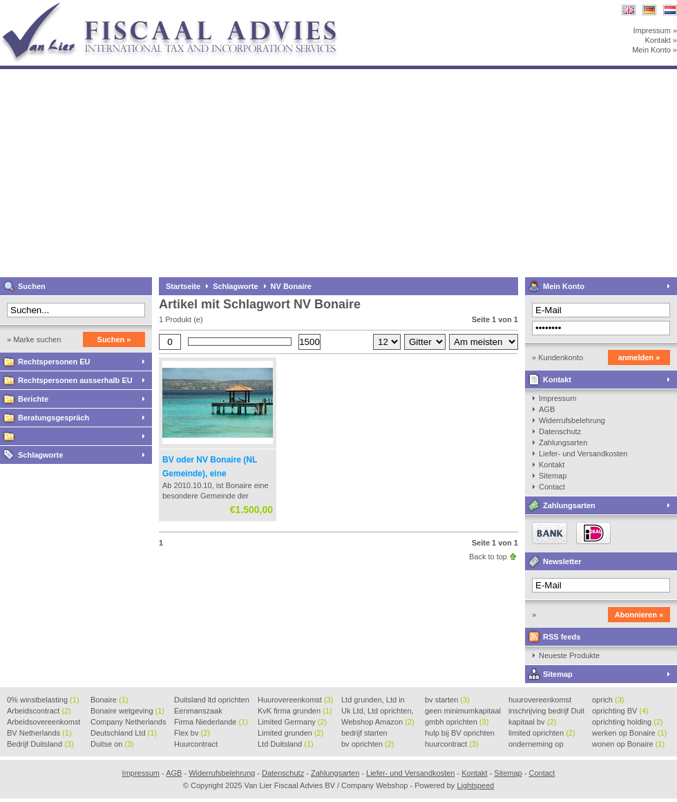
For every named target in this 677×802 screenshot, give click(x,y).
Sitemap (552, 476)
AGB (547, 409)
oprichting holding (627, 722)
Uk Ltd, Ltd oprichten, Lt (377, 711)
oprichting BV (620, 711)
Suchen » (114, 339)
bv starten (447, 700)
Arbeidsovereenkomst (43, 722)
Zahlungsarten (563, 442)
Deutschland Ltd (123, 733)
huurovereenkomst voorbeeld (539, 700)
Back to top (488, 556)
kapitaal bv (532, 722)
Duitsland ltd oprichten (211, 700)
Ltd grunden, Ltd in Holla (373, 700)
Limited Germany (292, 722)
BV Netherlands (39, 733)
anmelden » (639, 357)
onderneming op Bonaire (536, 744)
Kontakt (557, 379)
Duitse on (112, 744)
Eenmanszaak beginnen (198, 711)
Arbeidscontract (39, 711)
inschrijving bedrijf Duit (546, 711)
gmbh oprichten (456, 722)
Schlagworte (40, 455)
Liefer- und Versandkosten (583, 453)
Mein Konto (563, 286)
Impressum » (655, 30)
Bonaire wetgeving (127, 711)
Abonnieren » (639, 614)
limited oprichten (541, 733)
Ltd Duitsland (286, 744)
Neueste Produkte (569, 655)
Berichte (33, 399)
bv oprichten (367, 744)
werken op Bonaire (629, 733)
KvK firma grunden (295, 711)
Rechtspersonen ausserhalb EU (75, 380)
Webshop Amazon (377, 722)
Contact (552, 487)
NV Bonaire (291, 286)
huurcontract (452, 744)
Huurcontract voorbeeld (196, 744)
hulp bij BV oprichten (460, 733)
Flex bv (192, 733)
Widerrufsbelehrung (572, 420)
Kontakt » (661, 40)
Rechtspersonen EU (54, 361)
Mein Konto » (654, 50)
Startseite (183, 286)
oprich (608, 700)
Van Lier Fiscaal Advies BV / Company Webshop (183, 6)
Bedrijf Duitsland (40, 744)
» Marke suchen (34, 339)
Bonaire (109, 700)
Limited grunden (290, 733)
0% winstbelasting (43, 700)
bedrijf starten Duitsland (364, 733)
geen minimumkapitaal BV (463, 711)
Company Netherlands (128, 722)
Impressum (557, 398)
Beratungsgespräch (53, 417)
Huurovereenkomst (295, 700)
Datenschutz (560, 431)
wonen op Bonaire (628, 744)
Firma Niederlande (211, 722)
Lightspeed (475, 785)
